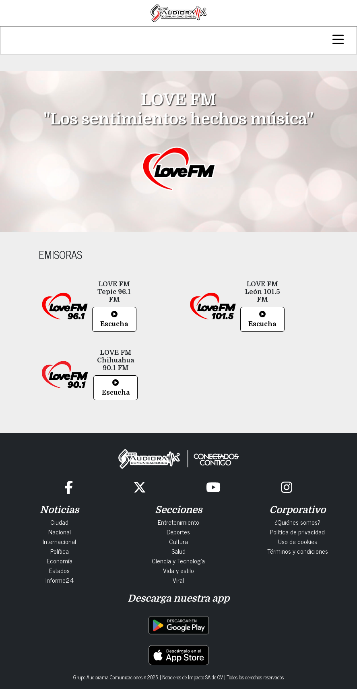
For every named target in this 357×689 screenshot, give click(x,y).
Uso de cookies (297, 541)
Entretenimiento (178, 522)
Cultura (178, 541)
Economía (59, 560)
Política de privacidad (297, 531)
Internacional (59, 541)
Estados (59, 570)
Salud (178, 551)
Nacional (59, 531)
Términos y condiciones (297, 551)
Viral (178, 580)
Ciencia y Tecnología (178, 560)
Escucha (114, 319)
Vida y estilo (178, 570)
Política (59, 551)
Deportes (178, 531)
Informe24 (59, 580)
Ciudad (59, 522)
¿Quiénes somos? (297, 522)
